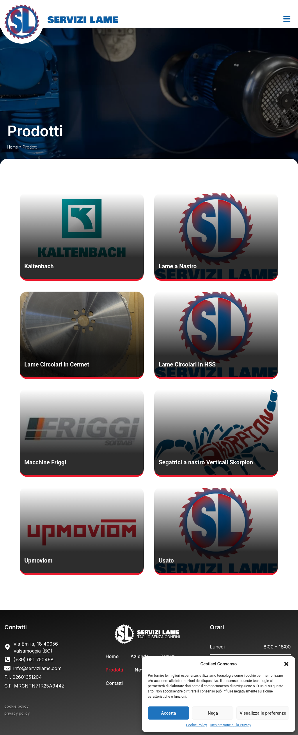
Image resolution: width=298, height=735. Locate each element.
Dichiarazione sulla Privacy (230, 725)
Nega (213, 713)
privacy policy (17, 713)
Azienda (139, 656)
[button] (286, 664)
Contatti (114, 683)
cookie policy (16, 706)
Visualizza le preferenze (263, 713)
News (141, 670)
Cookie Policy (196, 725)
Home (12, 147)
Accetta (168, 713)
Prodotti (114, 670)
